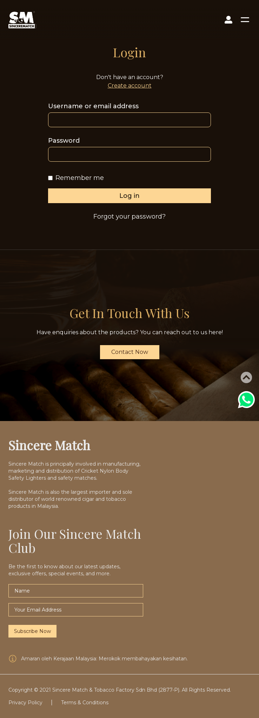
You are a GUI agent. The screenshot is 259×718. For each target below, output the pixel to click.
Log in (129, 196)
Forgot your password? (129, 216)
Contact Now (129, 352)
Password (64, 140)
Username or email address (93, 106)
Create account (130, 85)
